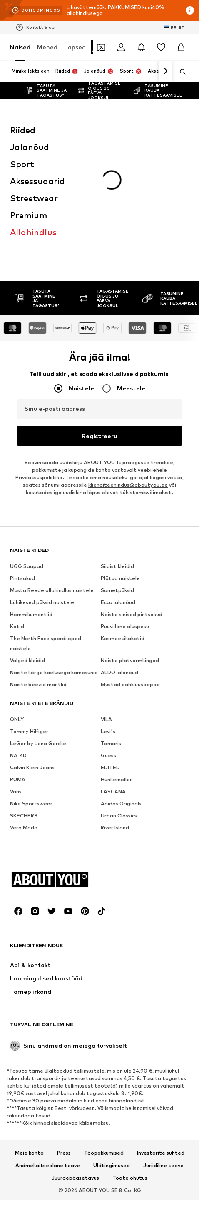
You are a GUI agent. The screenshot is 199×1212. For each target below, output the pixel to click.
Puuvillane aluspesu (125, 507)
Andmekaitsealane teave (47, 1046)
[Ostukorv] (181, 47)
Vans (16, 672)
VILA (106, 600)
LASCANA (113, 672)
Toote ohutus (129, 1059)
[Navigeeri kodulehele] (55, 760)
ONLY (17, 600)
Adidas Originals (121, 684)
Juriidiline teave (163, 1046)
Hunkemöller (116, 660)
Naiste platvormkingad (130, 541)
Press (64, 1034)
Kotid (17, 507)
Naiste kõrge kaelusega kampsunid (54, 553)
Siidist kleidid (117, 447)
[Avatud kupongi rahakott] (101, 47)
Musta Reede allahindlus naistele (52, 471)
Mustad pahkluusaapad (130, 565)
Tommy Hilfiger (29, 612)
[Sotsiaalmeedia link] (18, 792)
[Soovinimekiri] (161, 47)
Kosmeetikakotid (122, 519)
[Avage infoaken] (190, 10)
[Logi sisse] (121, 47)
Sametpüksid (117, 471)
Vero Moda (23, 708)
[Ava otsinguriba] (180, 72)
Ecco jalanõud (118, 483)
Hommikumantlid (31, 495)
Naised (20, 47)
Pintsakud (22, 459)
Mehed (47, 47)
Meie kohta (29, 1034)
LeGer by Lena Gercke (38, 624)
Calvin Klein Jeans (32, 648)
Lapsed (75, 47)
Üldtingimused (111, 1046)
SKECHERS (23, 696)
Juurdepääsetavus (75, 1059)
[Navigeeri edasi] (165, 71)
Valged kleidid (27, 541)
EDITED (110, 648)
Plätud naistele (120, 459)
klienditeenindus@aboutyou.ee (128, 366)
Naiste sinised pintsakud (131, 495)
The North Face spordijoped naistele (45, 524)
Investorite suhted (160, 1034)
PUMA (17, 660)
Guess (108, 636)
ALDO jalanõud (119, 553)
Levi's (108, 612)
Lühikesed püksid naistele (42, 483)
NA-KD (18, 636)
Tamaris (111, 624)
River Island (115, 708)
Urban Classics (119, 696)
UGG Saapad (26, 447)
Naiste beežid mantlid (38, 565)
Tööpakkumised (104, 1034)
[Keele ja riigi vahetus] (174, 27)
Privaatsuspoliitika (38, 358)
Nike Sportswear (31, 684)
